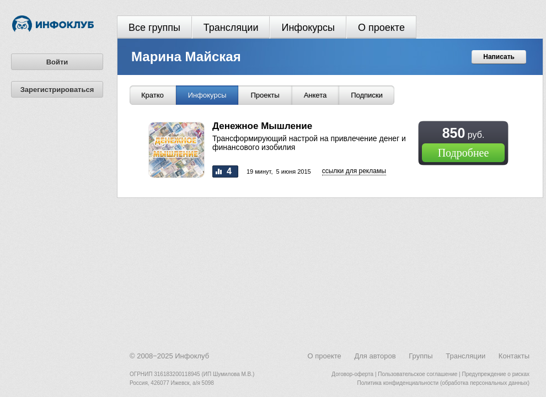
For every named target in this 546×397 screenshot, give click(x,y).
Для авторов (374, 356)
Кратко (152, 95)
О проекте (381, 27)
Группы (420, 356)
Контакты (514, 356)
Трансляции (231, 27)
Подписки (367, 95)
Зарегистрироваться (57, 89)
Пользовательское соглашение (417, 374)
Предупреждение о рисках (495, 374)
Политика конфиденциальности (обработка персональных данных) (443, 383)
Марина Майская (186, 56)
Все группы (154, 27)
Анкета (315, 95)
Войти (57, 62)
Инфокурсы (308, 27)
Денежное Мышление (262, 126)
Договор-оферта (352, 374)
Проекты (264, 95)
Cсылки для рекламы (354, 171)
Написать (499, 57)
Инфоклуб (192, 356)
